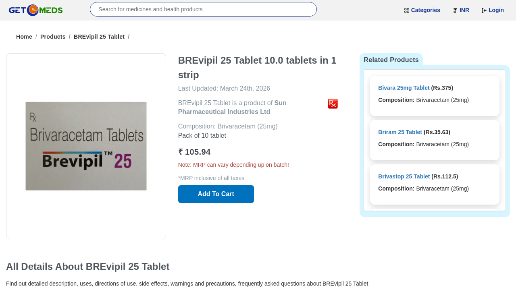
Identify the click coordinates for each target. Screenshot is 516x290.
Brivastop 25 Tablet (404, 176)
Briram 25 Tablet (400, 132)
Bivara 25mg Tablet (403, 88)
